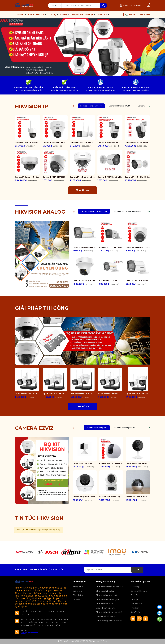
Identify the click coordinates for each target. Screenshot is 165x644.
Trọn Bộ (53, 14)
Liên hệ (76, 599)
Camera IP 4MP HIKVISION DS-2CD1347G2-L (55, 177)
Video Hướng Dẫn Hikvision (109, 621)
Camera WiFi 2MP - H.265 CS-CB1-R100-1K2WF (138, 463)
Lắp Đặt (64, 14)
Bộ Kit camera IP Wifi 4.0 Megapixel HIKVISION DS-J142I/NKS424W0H (110, 394)
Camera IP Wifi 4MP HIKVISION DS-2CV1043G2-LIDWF (82, 142)
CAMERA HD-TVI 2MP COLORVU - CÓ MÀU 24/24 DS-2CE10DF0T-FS (138, 281)
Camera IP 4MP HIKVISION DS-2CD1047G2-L (137, 177)
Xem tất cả (82, 190)
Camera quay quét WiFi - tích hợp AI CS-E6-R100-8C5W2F (138, 497)
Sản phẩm (78, 595)
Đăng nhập (127, 5)
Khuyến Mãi (77, 14)
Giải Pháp (19, 14)
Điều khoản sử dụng (106, 608)
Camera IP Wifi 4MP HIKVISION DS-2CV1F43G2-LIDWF (55, 142)
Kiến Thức (103, 14)
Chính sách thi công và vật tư (110, 587)
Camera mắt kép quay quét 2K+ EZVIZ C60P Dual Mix (111, 463)
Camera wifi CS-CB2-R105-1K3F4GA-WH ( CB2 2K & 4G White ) (85, 463)
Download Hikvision (105, 616)
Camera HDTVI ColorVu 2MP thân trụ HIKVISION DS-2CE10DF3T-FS (85, 247)
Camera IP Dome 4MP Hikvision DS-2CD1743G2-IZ (27, 177)
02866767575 (143, 14)
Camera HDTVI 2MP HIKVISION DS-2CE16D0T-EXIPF (111, 247)
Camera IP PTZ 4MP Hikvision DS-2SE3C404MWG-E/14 (137, 142)
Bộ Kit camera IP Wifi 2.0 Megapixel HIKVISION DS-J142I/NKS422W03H (138, 394)
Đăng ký (137, 5)
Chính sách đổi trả (104, 604)
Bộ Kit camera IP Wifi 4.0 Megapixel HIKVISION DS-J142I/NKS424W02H (82, 394)
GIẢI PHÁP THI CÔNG (42, 308)
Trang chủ (78, 587)
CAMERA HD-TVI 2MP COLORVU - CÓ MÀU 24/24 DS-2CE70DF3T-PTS (85, 281)
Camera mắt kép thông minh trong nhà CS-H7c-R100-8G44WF (111, 497)
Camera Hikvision (36, 14)
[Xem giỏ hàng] (148, 5)
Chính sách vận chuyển (107, 599)
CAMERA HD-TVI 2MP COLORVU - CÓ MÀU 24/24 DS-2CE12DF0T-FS (111, 281)
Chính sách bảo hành (106, 591)
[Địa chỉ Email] (113, 570)
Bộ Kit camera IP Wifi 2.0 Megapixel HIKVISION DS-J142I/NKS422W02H (55, 394)
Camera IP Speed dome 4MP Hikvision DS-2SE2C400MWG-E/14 (109, 142)
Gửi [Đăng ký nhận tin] (137, 570)
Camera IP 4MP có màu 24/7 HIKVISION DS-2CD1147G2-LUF (82, 177)
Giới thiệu (77, 591)
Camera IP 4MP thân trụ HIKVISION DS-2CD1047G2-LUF (109, 177)
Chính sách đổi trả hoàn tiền (109, 612)
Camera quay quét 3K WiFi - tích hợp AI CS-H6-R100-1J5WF (85, 497)
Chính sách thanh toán (107, 595)
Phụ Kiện (89, 14)
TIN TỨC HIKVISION (39, 518)
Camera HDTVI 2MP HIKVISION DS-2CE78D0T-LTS (138, 247)
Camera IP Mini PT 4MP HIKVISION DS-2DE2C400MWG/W (27, 142)
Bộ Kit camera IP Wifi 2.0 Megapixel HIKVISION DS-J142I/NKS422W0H (27, 394)
